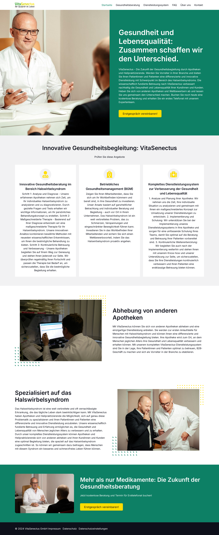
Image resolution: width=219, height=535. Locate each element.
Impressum (54, 528)
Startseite (107, 5)
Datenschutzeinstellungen (93, 528)
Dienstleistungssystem (156, 5)
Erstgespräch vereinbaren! (140, 113)
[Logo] (24, 5)
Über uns (185, 5)
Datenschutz (70, 528)
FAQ (174, 5)
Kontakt (198, 5)
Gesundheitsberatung (128, 5)
